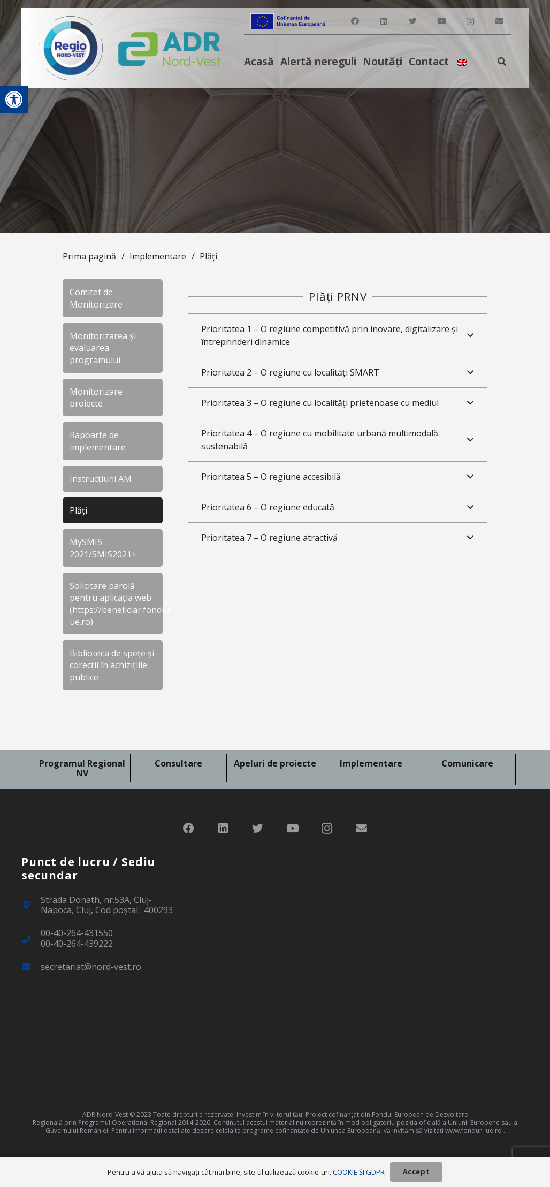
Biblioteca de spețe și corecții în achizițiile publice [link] (112, 665)
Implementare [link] (157, 256)
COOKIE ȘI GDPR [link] (359, 1172)
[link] (14, 99)
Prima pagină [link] (89, 256)
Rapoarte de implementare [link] (98, 441)
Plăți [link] (208, 256)
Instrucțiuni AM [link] (101, 479)
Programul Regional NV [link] (82, 768)
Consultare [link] (178, 763)
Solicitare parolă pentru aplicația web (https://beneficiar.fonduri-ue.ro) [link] (116, 603)
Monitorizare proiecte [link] (96, 397)
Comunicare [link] (467, 763)
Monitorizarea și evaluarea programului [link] (103, 348)
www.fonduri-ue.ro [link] (473, 1130)
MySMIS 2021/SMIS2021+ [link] (103, 548)
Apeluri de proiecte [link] (275, 763)
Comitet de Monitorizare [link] (96, 298)
